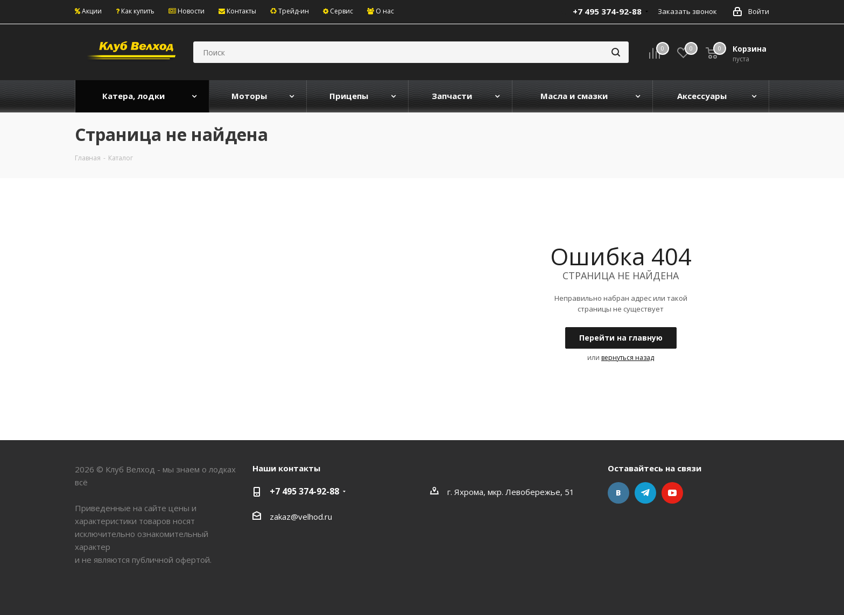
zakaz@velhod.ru (301, 516)
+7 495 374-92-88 (304, 491)
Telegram (645, 493)
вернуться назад (627, 357)
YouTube (672, 493)
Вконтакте (618, 493)
